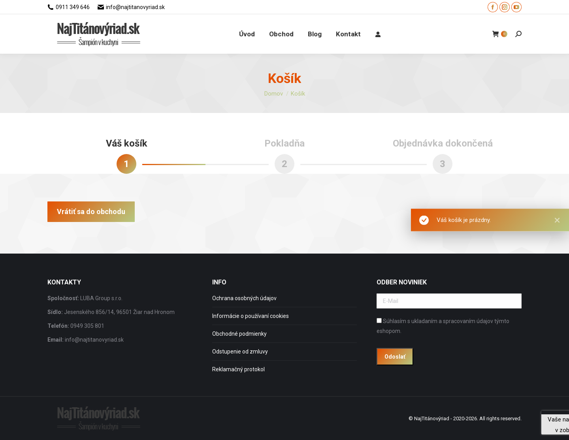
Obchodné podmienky (239, 334)
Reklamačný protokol (238, 369)
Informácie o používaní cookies (250, 316)
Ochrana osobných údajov (244, 298)
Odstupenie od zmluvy (240, 351)
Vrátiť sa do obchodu (91, 211)
